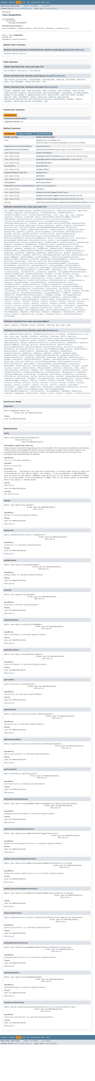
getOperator (41, 172)
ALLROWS (7, 91)
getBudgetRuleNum (43, 163)
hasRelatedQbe (44, 269)
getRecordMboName (11, 257)
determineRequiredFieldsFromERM (56, 217)
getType (39, 189)
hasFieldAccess (75, 267)
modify (71, 278)
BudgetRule (9, 121)
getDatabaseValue (11, 229)
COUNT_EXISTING (10, 93)
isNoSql (78, 276)
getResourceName (11, 259)
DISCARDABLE (67, 93)
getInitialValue (47, 234)
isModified (51, 276)
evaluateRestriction (34, 221)
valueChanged (9, 316)
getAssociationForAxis (46, 149)
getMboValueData (56, 248)
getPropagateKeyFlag (51, 255)
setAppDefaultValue (12, 284)
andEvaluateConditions (66, 211)
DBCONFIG (22, 93)
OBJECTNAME (70, 80)
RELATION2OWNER (17, 82)
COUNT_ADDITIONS (33, 91)
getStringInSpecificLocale (15, 263)
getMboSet (79, 246)
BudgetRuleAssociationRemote (17, 149)
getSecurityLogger (77, 259)
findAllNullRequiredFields (15, 223)
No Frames (34, 6)
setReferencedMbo (69, 297)
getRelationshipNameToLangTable (65, 257)
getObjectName (42, 169)
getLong (24, 242)
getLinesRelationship (38, 240)
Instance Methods (25, 134)
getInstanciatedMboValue (35, 238)
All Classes (46, 6)
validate (39, 314)
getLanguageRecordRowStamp (15, 240)
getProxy (65, 255)
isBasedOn (52, 272)
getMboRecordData (53, 246)
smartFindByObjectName (13, 310)
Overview (4, 2)
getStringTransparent (38, 263)
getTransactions (43, 182)
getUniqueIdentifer (39, 265)
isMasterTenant (23, 276)
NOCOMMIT (80, 95)
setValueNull (56, 305)
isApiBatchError (27, 272)
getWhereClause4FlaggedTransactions (51, 192)
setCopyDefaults (11, 286)
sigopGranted (82, 305)
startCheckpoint (79, 310)
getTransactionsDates (45, 186)
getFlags (7, 234)
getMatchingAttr (36, 242)
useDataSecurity (27, 314)
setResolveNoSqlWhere (30, 299)
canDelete (18, 213)
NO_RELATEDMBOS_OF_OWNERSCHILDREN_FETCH (28, 95)
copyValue (8, 217)
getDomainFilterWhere (76, 229)
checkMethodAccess (48, 213)
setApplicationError (31, 284)
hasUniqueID (56, 269)
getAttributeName (43, 153)
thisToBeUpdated (11, 312)
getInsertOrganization (31, 236)
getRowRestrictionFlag (29, 259)
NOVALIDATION (63, 97)
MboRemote (51, 28)
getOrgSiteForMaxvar (12, 255)
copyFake (79, 215)
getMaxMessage (83, 242)
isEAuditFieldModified (13, 274)
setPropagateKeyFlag (71, 295)
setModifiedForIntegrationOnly (29, 295)
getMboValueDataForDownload (31, 251)
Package (12, 2)
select (70, 282)
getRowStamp (45, 259)
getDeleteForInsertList (39, 229)
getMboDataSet (31, 244)
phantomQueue (35, 70)
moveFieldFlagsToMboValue (15, 280)
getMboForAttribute (47, 244)
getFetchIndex (58, 232)
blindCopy (8, 213)
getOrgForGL (77, 253)
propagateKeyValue (76, 280)
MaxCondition (10, 166)
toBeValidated (69, 312)
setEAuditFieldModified (72, 286)
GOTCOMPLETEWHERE (81, 93)
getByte (59, 225)
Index (43, 2)
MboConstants (39, 28)
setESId (7, 289)
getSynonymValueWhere (58, 263)
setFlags (75, 291)
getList (52, 240)
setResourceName (47, 299)
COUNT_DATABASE (64, 91)
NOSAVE (33, 97)
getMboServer (67, 246)
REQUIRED (7, 101)
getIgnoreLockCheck (30, 234)
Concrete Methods (43, 134)
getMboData (18, 244)
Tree (28, 2)
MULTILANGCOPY (10, 70)
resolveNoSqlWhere (38, 282)
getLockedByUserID (12, 242)
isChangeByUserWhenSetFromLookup (72, 272)
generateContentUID (62, 223)
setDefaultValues (42, 286)
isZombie (57, 278)
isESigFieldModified (33, 274)
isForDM (57, 274)
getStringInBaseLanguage (58, 261)
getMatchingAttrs (67, 242)
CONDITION (60, 80)
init (65, 269)
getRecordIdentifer (79, 255)
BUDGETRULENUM (48, 80)
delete (39, 140)
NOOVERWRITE (24, 97)
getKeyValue (81, 238)
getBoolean (49, 225)
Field (16, 8)
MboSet (17, 121)
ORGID (6, 82)
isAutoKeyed (41, 272)
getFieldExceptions (74, 232)
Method (29, 8)
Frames (26, 6)
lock (65, 278)
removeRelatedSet (21, 282)
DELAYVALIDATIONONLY (51, 93)
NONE (15, 97)
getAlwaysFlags (78, 223)
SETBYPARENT (37, 101)
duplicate (75, 217)
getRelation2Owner (44, 179)
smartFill (58, 307)
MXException (26, 440)
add (5, 211)
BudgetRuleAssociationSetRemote (18, 146)
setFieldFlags (48, 291)
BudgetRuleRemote (25, 28)
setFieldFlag (51, 289)
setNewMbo (48, 295)
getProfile (36, 255)
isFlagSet (48, 274)
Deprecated (35, 2)
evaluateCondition (24, 219)
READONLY (70, 99)
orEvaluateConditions (58, 280)
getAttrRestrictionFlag (14, 225)
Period (72, 195)
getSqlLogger (20, 261)
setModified (9, 295)
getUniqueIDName (56, 265)
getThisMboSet (10, 265)
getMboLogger (38, 246)
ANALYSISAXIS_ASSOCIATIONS (15, 80)
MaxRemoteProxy (63, 28)
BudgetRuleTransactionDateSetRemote (20, 186)
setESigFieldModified (21, 289)
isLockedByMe (9, 276)
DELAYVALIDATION (34, 93)
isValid (49, 278)
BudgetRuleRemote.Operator (15, 53)
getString (32, 261)
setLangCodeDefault (52, 293)
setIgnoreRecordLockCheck (31, 293)
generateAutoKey (45, 223)
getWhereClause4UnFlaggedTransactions (52, 195)
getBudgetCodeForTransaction (48, 159)
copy (61, 215)
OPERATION (81, 80)
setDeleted (55, 286)
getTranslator (24, 265)
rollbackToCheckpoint (57, 282)
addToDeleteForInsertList (44, 211)
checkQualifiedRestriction (15, 215)
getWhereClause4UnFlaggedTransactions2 (53, 199)
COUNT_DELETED (78, 91)
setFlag (59, 291)
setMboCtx (66, 293)
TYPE (44, 82)
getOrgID (40, 176)
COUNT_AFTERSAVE (49, 91)
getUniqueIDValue (72, 265)
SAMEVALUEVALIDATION (21, 101)
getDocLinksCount (57, 229)
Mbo (10, 37)
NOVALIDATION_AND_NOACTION (15, 99)
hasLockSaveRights (28, 269)
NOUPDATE (52, 97)
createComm (28, 217)
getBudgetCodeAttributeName (48, 156)
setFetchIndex (38, 289)
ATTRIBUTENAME (35, 80)
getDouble (21, 232)
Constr (22, 8)
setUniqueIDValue (63, 299)
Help (48, 2)
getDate (24, 229)
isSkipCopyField (37, 278)
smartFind (68, 307)
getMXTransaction (55, 253)
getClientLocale (11, 227)
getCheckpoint (79, 225)
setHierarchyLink (11, 293)
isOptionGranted (11, 278)
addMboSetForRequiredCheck (20, 211)
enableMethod (9, 219)
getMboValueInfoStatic (54, 251)
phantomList (23, 70)
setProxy (26, 297)
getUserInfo (34, 267)
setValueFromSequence (40, 305)
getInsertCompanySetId (65, 234)
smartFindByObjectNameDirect (58, 310)
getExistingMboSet (42, 232)
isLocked (65, 274)
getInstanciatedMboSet (13, 238)
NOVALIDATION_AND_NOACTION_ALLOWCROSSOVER (47, 99)
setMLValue (76, 293)
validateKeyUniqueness (72, 314)
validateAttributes (53, 314)
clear (55, 215)
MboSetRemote (10, 182)
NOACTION (65, 95)
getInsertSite (68, 236)
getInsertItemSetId (12, 236)
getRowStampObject (60, 259)
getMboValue (43, 248)
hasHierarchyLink (11, 269)
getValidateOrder (59, 267)
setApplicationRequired (51, 284)
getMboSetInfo (30, 248)
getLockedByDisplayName (67, 240)
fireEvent (33, 223)
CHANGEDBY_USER (18, 91)
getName (67, 253)
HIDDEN (7, 95)
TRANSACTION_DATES (32, 82)
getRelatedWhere (27, 257)
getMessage (8, 253)
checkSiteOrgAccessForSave (40, 215)
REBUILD (79, 99)
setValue (75, 299)
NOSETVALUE (42, 97)
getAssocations (42, 146)
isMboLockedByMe (38, 276)
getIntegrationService (64, 238)
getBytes (67, 225)
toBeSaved (45, 312)
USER (46, 101)
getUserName (45, 267)
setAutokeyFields (70, 284)
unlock (7, 314)
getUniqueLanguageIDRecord (15, 267)
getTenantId (74, 263)
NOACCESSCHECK (54, 95)
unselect (15, 314)
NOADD (72, 95)
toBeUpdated (56, 312)
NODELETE (7, 97)
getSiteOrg (8, 261)
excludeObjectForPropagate (56, 221)
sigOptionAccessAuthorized (41, 307)
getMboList (26, 246)
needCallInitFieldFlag (37, 280)
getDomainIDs (9, 232)
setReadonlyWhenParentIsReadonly (46, 297)
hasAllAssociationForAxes (47, 202)
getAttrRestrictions (34, 225)
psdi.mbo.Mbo (10, 21)
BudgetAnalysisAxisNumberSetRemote (74, 202)
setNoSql (57, 295)
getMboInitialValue (12, 246)
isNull (86, 276)
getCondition (41, 166)
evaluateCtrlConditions (61, 219)
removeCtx (8, 282)
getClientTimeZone (27, 227)
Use (24, 2)
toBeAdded (24, 312)
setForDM (85, 291)
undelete (80, 312)
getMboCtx (8, 244)
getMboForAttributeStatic (68, 244)
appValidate (83, 211)
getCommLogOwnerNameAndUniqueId (50, 227)
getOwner (26, 255)
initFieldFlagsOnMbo (77, 269)
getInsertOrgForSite (51, 236)
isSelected (24, 278)
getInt (50, 238)
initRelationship (11, 272)
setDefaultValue (26, 286)
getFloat (16, 234)
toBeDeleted (35, 312)
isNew (71, 276)
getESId (30, 232)
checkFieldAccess (31, 213)
